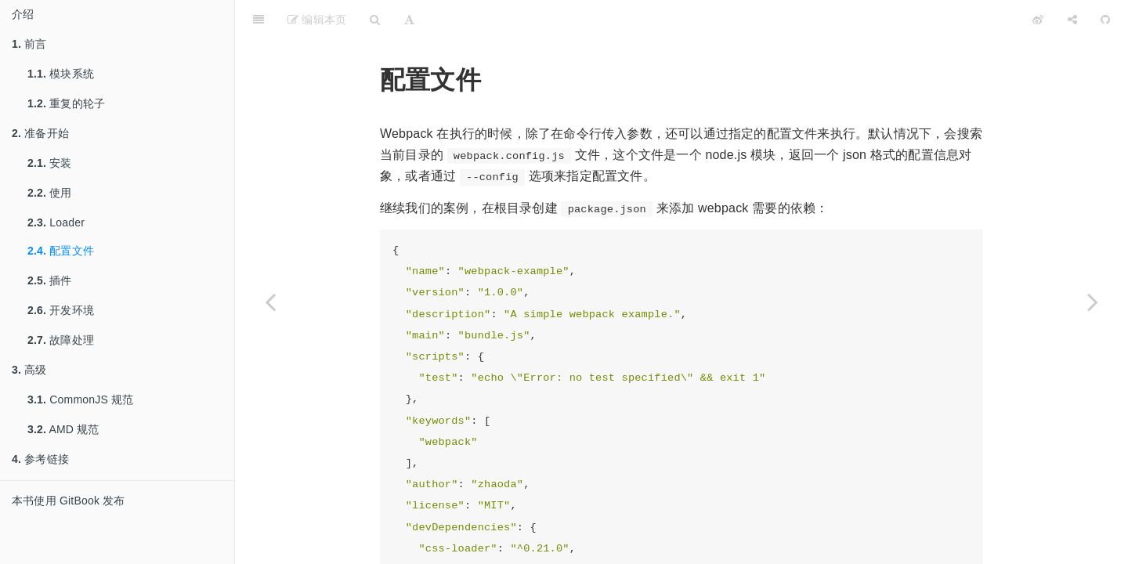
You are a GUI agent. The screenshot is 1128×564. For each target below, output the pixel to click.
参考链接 (40, 459)
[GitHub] (1105, 19)
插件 (49, 280)
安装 (49, 163)
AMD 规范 (63, 429)
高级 (29, 369)
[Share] (1072, 19)
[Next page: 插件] (1093, 301)
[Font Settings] (409, 19)
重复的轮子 (66, 103)
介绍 (23, 14)
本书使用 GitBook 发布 (68, 500)
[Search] (375, 19)
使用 (49, 192)
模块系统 (60, 73)
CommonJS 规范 (80, 399)
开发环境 (60, 310)
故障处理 (60, 340)
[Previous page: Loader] (270, 301)
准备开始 (40, 133)
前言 (29, 44)
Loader (56, 222)
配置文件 (60, 250)
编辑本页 (316, 19)
